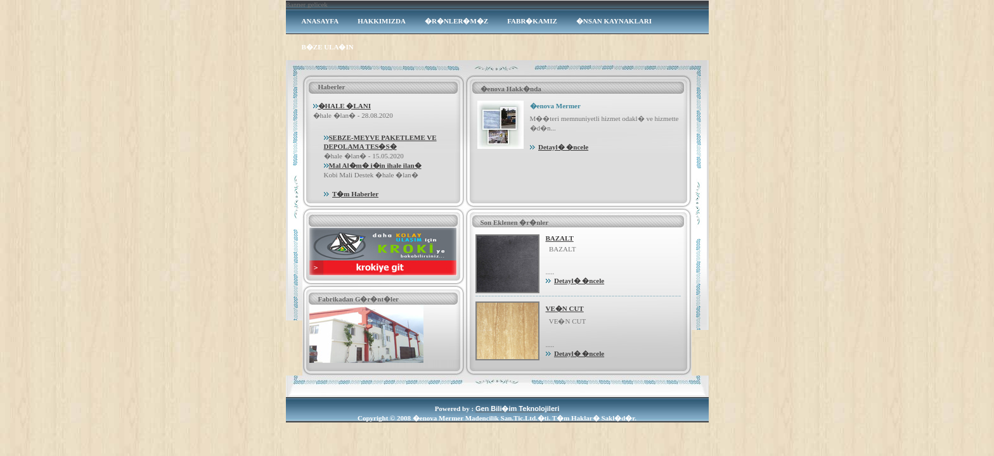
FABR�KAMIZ (532, 21)
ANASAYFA (320, 21)
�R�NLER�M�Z (456, 21)
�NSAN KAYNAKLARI (614, 21)
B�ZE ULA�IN (328, 47)
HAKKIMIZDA (382, 21)
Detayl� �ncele (563, 147)
